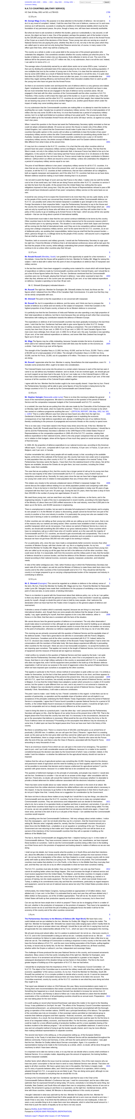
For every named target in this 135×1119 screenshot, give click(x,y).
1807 (108, 545)
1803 (108, 276)
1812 (108, 869)
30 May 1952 (68, 2)
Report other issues (46, 1116)
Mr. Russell (29, 290)
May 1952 (58, 2)
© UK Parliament (62, 1116)
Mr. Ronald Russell (33, 257)
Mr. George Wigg (32, 21)
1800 (108, 76)
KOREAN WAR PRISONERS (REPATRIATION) (53, 1112)
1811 (108, 802)
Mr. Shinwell (30, 299)
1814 (108, 996)
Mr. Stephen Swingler (34, 397)
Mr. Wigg (28, 341)
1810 (108, 740)
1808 (108, 615)
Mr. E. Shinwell (31, 583)
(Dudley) (43, 21)
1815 (108, 1066)
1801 (108, 142)
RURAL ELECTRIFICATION (42, 1109)
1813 (108, 936)
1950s (45, 2)
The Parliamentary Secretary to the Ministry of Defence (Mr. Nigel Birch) (55, 919)
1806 (108, 483)
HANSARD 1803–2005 (32, 2)
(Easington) (42, 583)
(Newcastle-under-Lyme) (53, 397)
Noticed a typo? (31, 1116)
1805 (108, 414)
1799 (108, 12)
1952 (51, 2)
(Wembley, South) (48, 257)
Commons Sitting (31, 4)
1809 (108, 677)
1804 (108, 344)
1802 (108, 207)
